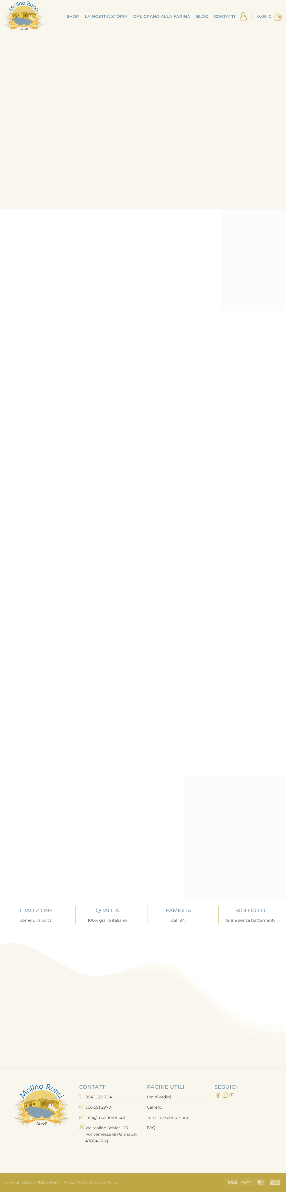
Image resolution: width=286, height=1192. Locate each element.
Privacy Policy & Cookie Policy (90, 1182)
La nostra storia (106, 16)
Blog (202, 16)
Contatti (224, 16)
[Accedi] (243, 17)
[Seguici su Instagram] (225, 1096)
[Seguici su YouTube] (232, 1096)
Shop (73, 16)
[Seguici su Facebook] (217, 1096)
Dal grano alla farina (161, 16)
